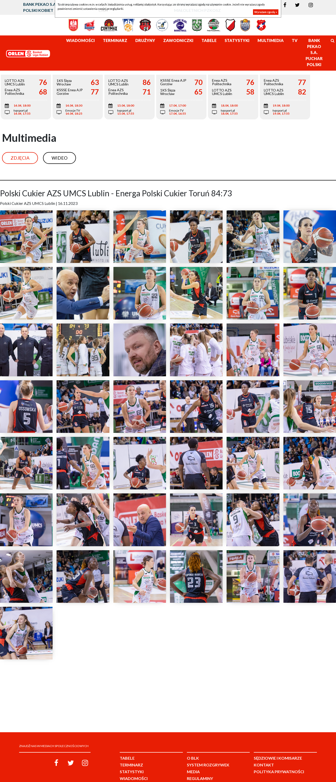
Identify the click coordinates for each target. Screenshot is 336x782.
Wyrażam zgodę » (265, 12)
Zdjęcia (20, 158)
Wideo (59, 158)
